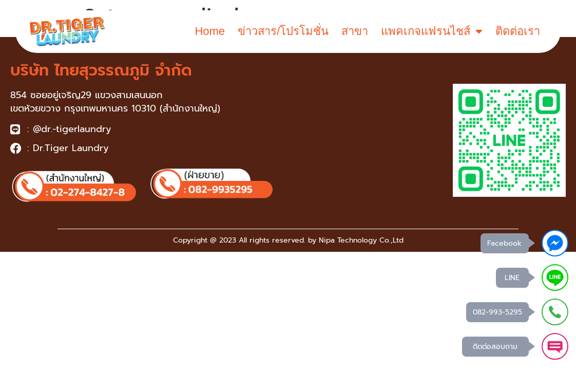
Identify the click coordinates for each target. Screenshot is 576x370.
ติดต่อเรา (517, 31)
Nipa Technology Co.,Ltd (361, 240)
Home (210, 31)
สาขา (354, 31)
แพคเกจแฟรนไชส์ (432, 31)
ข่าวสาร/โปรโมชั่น (283, 31)
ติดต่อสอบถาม (495, 346)
